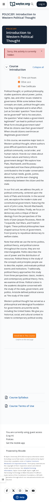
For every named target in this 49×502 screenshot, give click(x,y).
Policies (9, 439)
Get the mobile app (15, 443)
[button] (32, 4)
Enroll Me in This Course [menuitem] (24, 335)
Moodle (22, 450)
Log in (42, 4)
